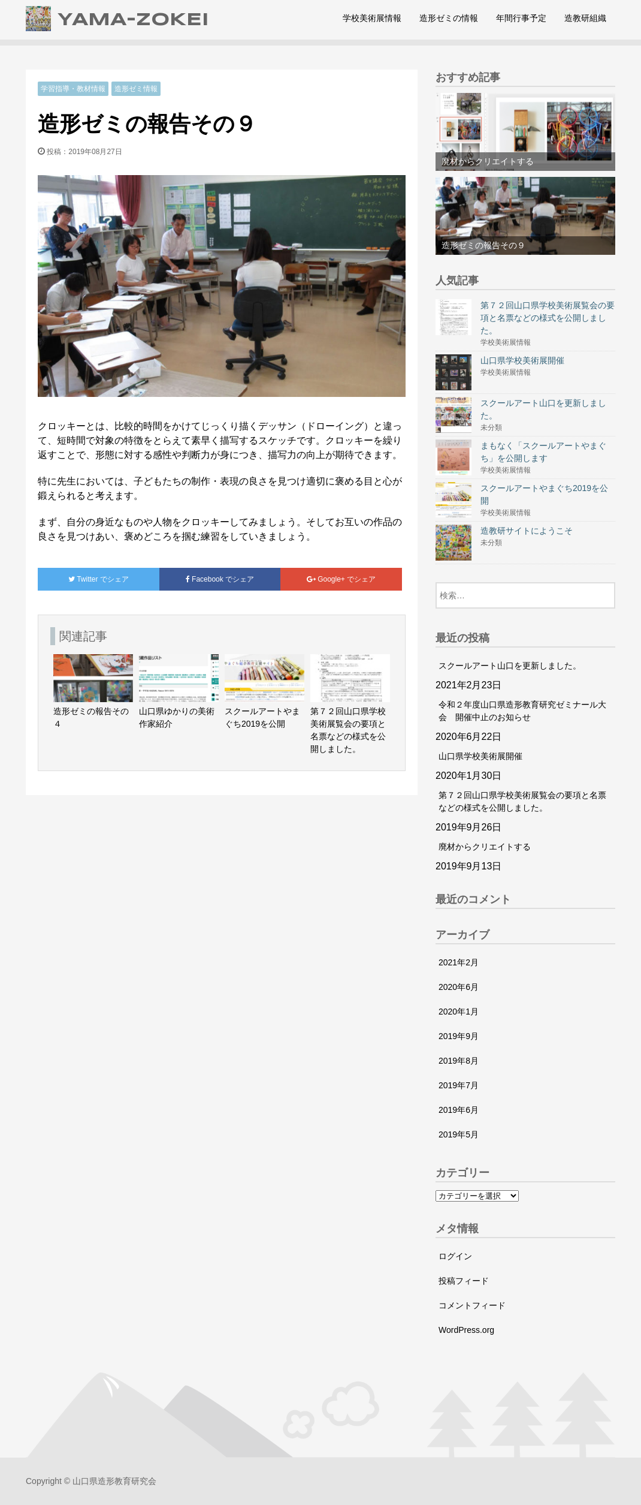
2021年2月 (459, 962)
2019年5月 (459, 1134)
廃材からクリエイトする (485, 846)
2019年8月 (459, 1060)
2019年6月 (459, 1110)
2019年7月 (459, 1085)
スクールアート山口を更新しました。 (510, 665)
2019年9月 (459, 1036)
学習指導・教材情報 (73, 89)
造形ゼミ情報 (136, 89)
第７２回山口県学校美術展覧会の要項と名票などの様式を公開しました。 (522, 801)
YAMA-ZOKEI (117, 18)
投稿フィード (464, 1281)
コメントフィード (472, 1305)
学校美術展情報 (372, 18)
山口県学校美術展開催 (480, 756)
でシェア (98, 579)
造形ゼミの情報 (448, 18)
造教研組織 (585, 18)
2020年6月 (459, 987)
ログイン (455, 1256)
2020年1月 (459, 1011)
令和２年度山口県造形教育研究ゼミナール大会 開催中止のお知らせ (522, 711)
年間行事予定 (521, 18)
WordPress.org (466, 1330)
